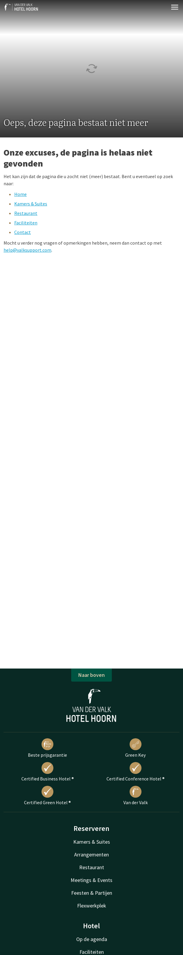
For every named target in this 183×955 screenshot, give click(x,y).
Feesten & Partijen (91, 892)
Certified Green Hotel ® (47, 795)
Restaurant (25, 213)
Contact (22, 232)
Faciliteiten (25, 223)
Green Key (135, 748)
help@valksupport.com (27, 250)
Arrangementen (91, 854)
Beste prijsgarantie (47, 748)
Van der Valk (135, 795)
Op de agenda (91, 939)
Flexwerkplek (91, 905)
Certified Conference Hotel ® (135, 772)
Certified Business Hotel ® (47, 772)
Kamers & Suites (30, 204)
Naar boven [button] (91, 674)
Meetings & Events (91, 880)
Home (20, 194)
